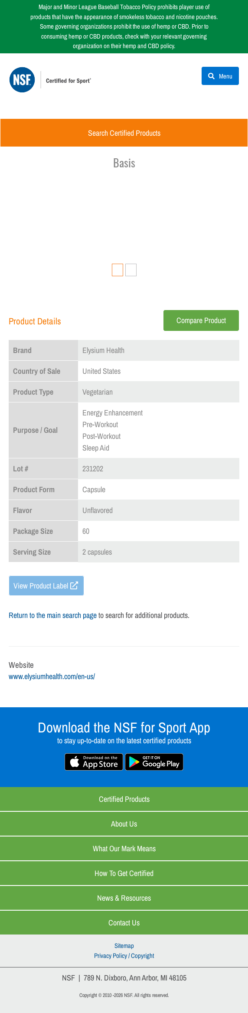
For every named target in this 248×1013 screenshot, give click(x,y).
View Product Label (40, 585)
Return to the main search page (53, 615)
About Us (124, 823)
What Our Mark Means (124, 848)
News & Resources (124, 897)
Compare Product (201, 320)
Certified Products (124, 799)
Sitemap (124, 945)
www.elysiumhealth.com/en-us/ (52, 676)
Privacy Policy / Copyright (124, 955)
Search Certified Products (124, 132)
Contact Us (124, 922)
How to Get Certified (124, 873)
